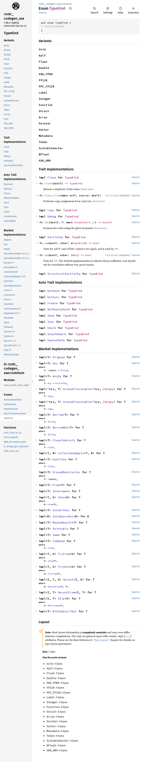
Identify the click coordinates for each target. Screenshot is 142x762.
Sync (50, 322)
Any (55, 363)
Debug (51, 216)
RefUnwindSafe (58, 309)
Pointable (60, 528)
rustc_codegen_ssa (49, 3)
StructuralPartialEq (63, 274)
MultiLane (53, 605)
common (67, 3)
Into (61, 497)
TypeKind (72, 177)
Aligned (59, 357)
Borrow (58, 414)
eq (45, 243)
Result (107, 222)
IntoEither (61, 510)
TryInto (64, 566)
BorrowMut (60, 427)
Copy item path (70, 8)
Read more (87, 189)
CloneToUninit (64, 440)
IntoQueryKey (63, 516)
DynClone (59, 459)
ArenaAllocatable (77, 389)
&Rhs (74, 255)
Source (43, 12)
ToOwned (59, 541)
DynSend (53, 291)
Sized (64, 370)
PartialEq (55, 237)
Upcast (68, 579)
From (56, 485)
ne (45, 255)
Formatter (81, 222)
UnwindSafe (56, 340)
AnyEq (57, 376)
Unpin (51, 328)
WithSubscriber (65, 611)
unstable (124, 195)
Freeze (52, 303)
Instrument (61, 491)
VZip (61, 598)
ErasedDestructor (66, 472)
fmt (46, 222)
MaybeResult (62, 522)
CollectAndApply (71, 453)
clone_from (52, 195)
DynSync (53, 297)
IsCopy (108, 389)
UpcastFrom (54, 586)
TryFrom (64, 554)
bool (96, 243)
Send (50, 315)
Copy (50, 210)
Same (56, 535)
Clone (51, 177)
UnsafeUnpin (56, 334)
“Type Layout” (101, 640)
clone (48, 183)
